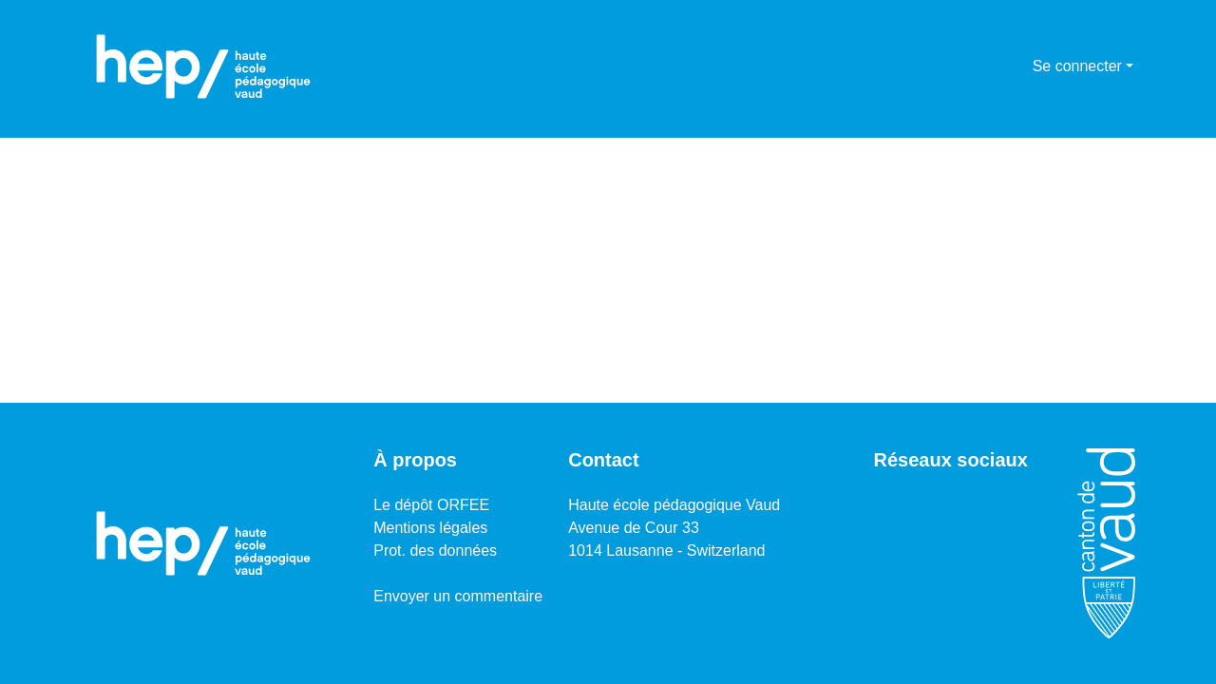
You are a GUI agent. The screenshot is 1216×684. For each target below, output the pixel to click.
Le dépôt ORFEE (431, 505)
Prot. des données (435, 550)
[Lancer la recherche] (987, 66)
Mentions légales (430, 528)
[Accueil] (203, 66)
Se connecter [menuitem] (1077, 66)
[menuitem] (1015, 66)
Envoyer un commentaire (457, 596)
